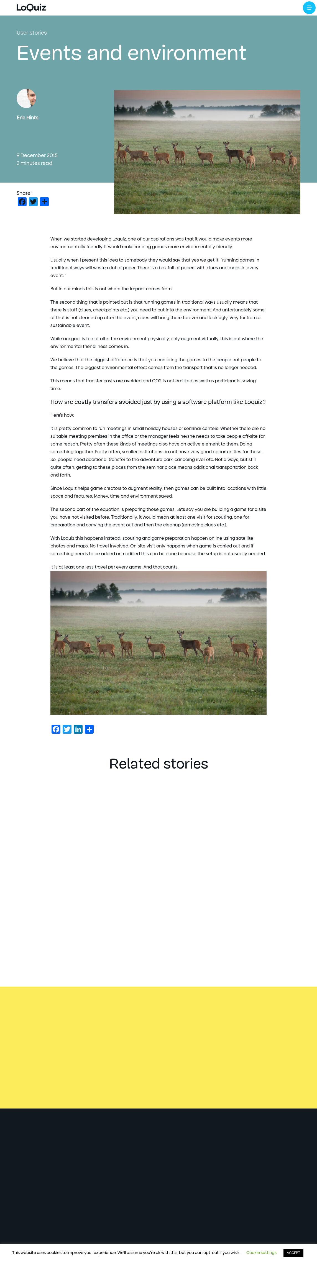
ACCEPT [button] (293, 1253)
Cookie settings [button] (261, 1253)
